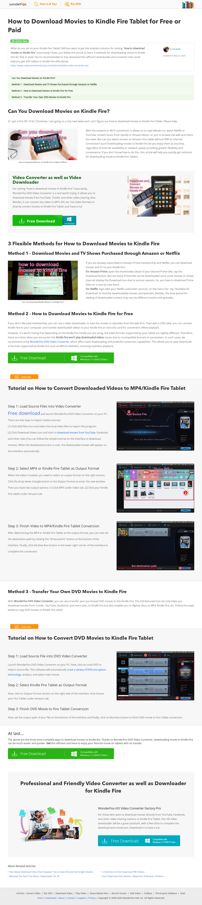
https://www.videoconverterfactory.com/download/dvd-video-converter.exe (49, 65)
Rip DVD (48, 893)
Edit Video (135, 893)
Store (40, 897)
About (61, 897)
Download (50, 897)
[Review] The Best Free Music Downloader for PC (34, 876)
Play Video (81, 893)
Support (81, 897)
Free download (24, 413)
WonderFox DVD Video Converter (49, 341)
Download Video (64, 893)
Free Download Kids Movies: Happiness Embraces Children (133, 876)
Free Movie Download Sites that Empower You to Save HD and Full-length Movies (51, 871)
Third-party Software (166, 893)
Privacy (92, 897)
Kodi (182, 893)
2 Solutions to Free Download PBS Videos (123, 871)
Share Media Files (99, 893)
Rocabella (176, 49)
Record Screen (119, 893)
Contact (71, 897)
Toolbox (148, 893)
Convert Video (33, 893)
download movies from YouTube (76, 432)
